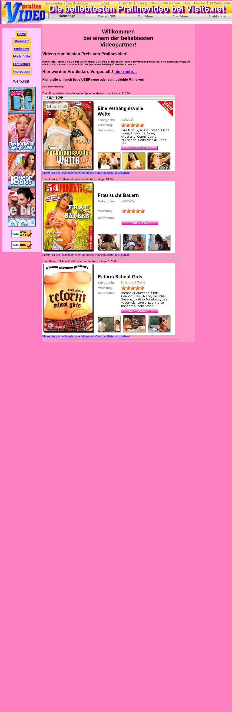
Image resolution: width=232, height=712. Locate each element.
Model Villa (21, 56)
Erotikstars (21, 64)
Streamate (22, 41)
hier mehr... (125, 71)
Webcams (21, 49)
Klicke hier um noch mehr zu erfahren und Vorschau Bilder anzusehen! (86, 172)
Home (21, 34)
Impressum (21, 71)
